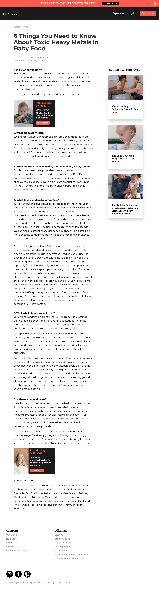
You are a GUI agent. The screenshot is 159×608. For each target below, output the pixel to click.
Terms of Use (63, 582)
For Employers (62, 546)
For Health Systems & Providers (71, 554)
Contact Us (12, 542)
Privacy (51, 582)
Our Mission (12, 534)
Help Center (12, 538)
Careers (10, 546)
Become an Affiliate (16, 550)
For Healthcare (62, 550)
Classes (59, 534)
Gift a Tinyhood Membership (69, 558)
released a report (70, 81)
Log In (131, 13)
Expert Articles (62, 538)
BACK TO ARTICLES (21, 27)
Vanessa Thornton (24, 485)
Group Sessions (63, 542)
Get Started (148, 13)
